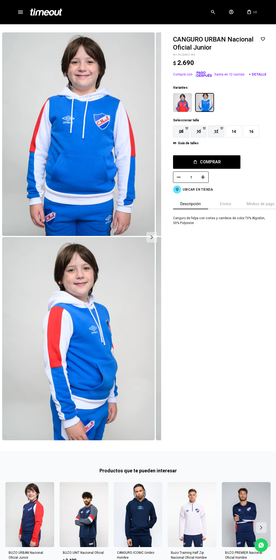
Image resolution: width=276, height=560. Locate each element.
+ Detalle (254, 74)
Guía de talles (185, 143)
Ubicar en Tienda (195, 189)
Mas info (138, 522)
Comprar (207, 161)
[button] (213, 12)
